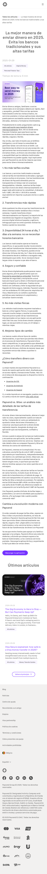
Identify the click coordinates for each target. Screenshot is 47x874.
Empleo (5, 714)
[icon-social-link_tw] (31, 778)
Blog (4, 689)
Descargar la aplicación (15, 553)
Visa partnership (9, 720)
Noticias (5, 696)
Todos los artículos (11, 17)
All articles (8, 66)
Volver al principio (23, 674)
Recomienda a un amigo (11, 708)
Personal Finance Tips (12, 70)
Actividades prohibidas (11, 745)
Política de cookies (10, 727)
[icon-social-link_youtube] (18, 778)
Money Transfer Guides (27, 662)
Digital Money (21, 66)
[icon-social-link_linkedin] (24, 778)
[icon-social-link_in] (11, 778)
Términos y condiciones (11, 733)
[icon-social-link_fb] (4, 778)
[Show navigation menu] (42, 4)
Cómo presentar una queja (12, 739)
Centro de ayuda (8, 702)
